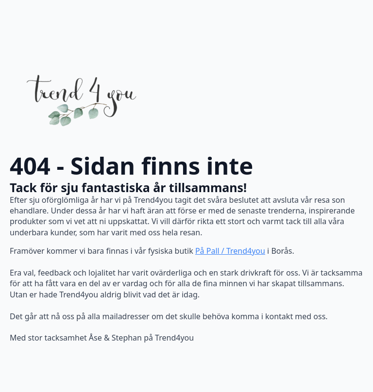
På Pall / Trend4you (230, 250)
